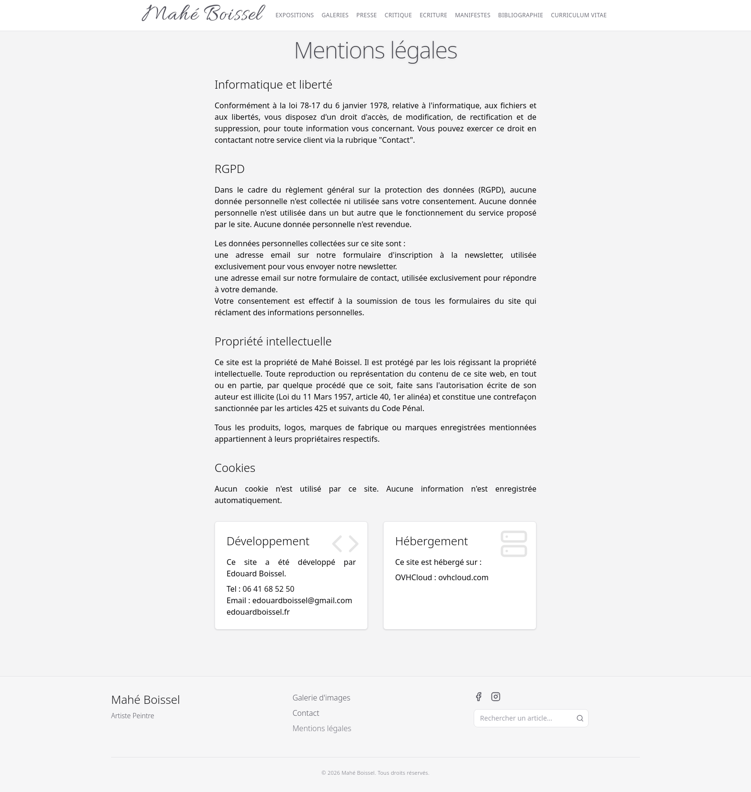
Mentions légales (322, 728)
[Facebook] (478, 696)
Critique (398, 15)
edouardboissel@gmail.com (302, 600)
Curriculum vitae (579, 15)
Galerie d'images (322, 697)
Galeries (335, 15)
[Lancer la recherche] (580, 718)
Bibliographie (520, 15)
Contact (306, 713)
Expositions (294, 15)
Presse (366, 15)
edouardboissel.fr (258, 612)
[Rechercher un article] (531, 718)
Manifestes (472, 15)
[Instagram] (496, 696)
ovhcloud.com (463, 577)
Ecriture (433, 15)
